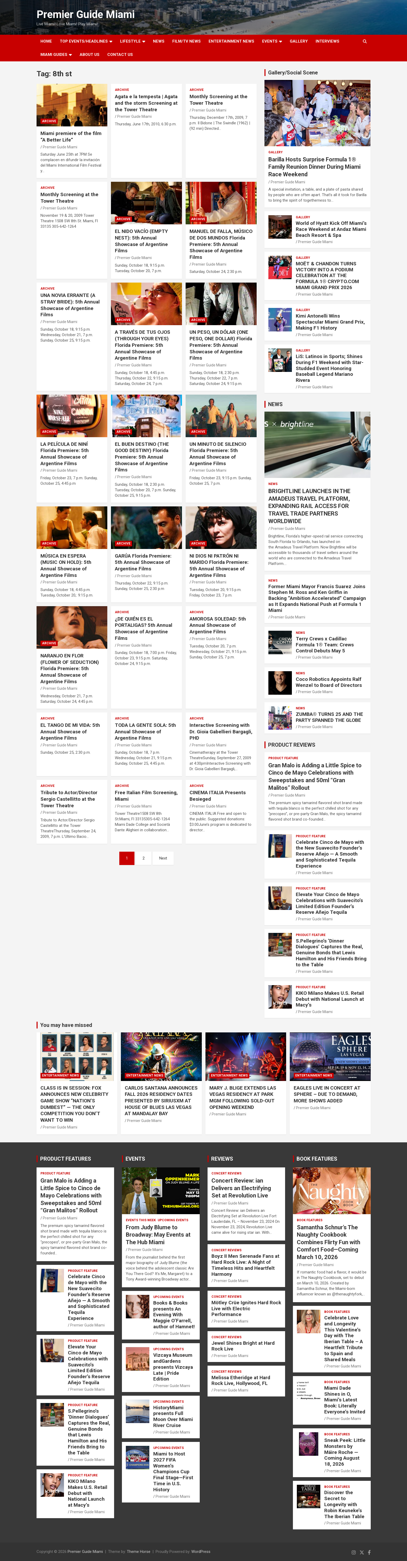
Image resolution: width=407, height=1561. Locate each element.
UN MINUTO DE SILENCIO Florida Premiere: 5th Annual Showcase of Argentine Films (218, 453)
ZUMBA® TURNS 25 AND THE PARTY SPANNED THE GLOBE (329, 717)
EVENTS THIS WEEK (141, 1220)
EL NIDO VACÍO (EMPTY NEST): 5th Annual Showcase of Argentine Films (141, 241)
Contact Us (120, 54)
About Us (89, 54)
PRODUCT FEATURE (283, 758)
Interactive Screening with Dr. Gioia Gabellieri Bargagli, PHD (221, 731)
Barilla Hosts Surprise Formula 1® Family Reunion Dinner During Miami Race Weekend (314, 167)
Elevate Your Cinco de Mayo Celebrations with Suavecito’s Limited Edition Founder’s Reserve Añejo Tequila (329, 903)
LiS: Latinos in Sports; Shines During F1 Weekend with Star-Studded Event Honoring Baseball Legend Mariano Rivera (329, 368)
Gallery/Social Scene (293, 72)
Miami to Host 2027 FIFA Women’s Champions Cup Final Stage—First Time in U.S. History (173, 1472)
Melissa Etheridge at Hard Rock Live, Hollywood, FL (240, 1381)
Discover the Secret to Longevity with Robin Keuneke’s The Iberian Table (344, 1504)
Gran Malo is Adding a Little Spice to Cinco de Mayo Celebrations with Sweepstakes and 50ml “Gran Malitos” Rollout (71, 1195)
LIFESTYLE (130, 41)
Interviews (327, 41)
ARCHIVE (49, 121)
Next (163, 858)
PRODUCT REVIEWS (291, 745)
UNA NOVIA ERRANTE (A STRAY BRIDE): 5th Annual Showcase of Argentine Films (70, 305)
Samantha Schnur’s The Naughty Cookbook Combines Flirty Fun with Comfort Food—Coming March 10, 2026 (328, 1242)
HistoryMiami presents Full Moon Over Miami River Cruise (173, 1416)
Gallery (275, 152)
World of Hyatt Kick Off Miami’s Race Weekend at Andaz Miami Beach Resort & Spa (331, 229)
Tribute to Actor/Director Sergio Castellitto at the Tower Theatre (68, 799)
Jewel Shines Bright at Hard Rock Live (243, 1346)
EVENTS (270, 41)
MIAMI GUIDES (53, 54)
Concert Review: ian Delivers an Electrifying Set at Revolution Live (241, 1188)
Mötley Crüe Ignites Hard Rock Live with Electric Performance (246, 1309)
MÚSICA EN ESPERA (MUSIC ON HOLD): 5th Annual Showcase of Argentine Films (65, 565)
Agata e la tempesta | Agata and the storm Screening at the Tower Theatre (146, 102)
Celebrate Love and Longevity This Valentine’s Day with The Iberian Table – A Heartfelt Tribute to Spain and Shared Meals (343, 1339)
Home (46, 41)
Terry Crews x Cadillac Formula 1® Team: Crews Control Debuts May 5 (325, 645)
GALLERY (299, 41)
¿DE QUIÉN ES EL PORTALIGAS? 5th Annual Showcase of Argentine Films (143, 628)
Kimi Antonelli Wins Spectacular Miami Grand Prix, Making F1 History (330, 322)
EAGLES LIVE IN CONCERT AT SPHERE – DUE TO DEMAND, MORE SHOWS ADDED (327, 1094)
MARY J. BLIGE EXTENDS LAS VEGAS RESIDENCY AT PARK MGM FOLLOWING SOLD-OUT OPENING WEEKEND (242, 1097)
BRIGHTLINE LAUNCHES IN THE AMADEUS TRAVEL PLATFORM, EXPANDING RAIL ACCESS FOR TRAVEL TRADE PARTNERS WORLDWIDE (309, 506)
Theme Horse (138, 1551)
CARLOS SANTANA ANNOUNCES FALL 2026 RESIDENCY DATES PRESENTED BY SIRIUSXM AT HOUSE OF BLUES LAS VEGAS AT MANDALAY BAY (161, 1101)
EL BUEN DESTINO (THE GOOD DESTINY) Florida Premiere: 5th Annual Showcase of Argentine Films (142, 457)
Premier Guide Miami (86, 14)
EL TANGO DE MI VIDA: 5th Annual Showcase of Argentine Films (70, 731)
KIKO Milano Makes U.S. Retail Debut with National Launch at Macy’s (330, 999)
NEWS (158, 41)
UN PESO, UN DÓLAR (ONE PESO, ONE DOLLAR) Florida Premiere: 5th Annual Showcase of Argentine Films (221, 345)
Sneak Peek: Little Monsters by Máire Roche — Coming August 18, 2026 (344, 1452)
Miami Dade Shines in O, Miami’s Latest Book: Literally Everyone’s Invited (344, 1400)
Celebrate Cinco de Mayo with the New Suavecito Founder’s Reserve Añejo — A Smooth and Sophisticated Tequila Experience (330, 854)
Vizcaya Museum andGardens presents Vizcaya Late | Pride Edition (173, 1367)
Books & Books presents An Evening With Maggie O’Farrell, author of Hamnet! (174, 1315)
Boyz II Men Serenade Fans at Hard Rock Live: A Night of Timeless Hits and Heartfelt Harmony (245, 1265)
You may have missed (66, 1025)
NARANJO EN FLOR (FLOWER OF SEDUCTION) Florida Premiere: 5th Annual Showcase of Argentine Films (69, 669)
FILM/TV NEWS (186, 41)
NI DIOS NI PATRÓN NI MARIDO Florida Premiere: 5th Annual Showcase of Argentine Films (219, 565)
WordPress (200, 1551)
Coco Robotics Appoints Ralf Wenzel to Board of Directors (329, 682)
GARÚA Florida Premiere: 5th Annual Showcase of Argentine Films (143, 562)
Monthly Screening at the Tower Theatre (218, 99)
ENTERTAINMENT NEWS (231, 41)
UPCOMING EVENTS (173, 1220)
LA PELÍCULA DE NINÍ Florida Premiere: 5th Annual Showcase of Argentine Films (64, 453)
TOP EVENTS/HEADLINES (84, 41)
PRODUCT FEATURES (65, 1159)
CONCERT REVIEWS (226, 1173)
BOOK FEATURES (317, 1159)
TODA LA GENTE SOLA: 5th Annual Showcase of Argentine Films (145, 731)
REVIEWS (222, 1159)
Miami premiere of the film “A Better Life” (71, 136)
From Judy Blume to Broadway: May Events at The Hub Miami (158, 1235)
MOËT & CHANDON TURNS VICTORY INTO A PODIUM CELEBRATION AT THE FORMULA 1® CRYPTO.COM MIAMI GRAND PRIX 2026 (327, 275)
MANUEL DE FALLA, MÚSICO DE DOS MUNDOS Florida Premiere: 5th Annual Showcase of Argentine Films (221, 244)
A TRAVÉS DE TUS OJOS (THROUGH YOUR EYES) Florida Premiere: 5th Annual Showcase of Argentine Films (142, 345)
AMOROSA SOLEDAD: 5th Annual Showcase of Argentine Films (218, 625)
